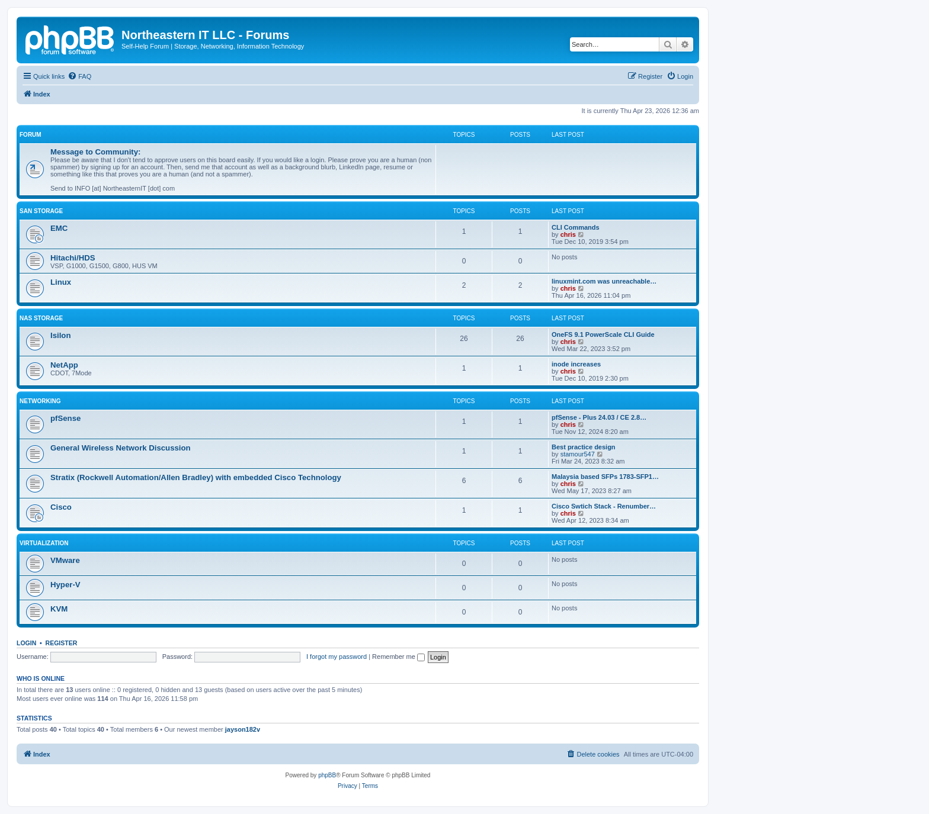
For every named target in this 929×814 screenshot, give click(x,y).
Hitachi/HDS (72, 257)
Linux (60, 282)
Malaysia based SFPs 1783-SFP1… (605, 476)
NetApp (64, 365)
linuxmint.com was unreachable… (604, 281)
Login (26, 642)
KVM (59, 608)
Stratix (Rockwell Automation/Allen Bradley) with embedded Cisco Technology (195, 477)
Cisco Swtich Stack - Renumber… (604, 506)
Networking (40, 401)
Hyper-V (65, 584)
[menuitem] (79, 76)
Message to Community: (95, 151)
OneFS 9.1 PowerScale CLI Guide (603, 334)
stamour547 (577, 454)
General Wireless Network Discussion (120, 447)
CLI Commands (576, 227)
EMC (59, 228)
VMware (65, 560)
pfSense (65, 418)
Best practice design (584, 447)
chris (568, 234)
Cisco (61, 507)
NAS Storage (41, 318)
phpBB (327, 775)
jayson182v (242, 729)
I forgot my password (336, 656)
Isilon (60, 335)
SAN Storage (41, 211)
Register (62, 642)
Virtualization (44, 543)
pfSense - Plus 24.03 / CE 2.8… (599, 417)
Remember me (398, 656)
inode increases (576, 364)
